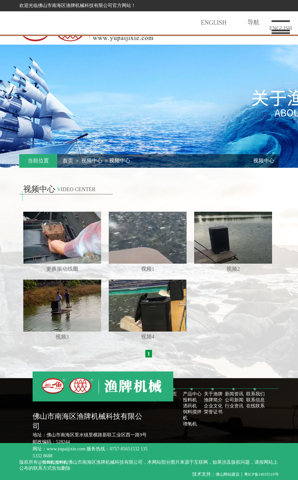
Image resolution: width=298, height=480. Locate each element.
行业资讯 (234, 405)
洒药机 (190, 405)
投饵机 (48, 462)
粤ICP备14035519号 (261, 474)
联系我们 (255, 393)
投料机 (190, 399)
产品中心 (192, 393)
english (280, 28)
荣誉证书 (213, 411)
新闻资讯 (234, 393)
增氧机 (190, 423)
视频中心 (91, 160)
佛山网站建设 (227, 474)
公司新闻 (234, 399)
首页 (68, 160)
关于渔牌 (213, 393)
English (213, 22)
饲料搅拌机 (192, 414)
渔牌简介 (213, 399)
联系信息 (255, 399)
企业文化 (213, 405)
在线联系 (255, 405)
